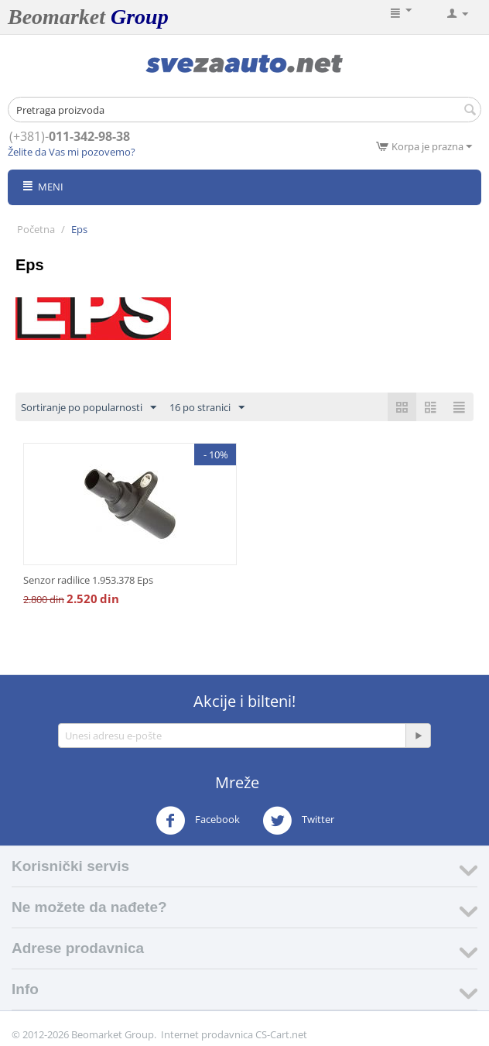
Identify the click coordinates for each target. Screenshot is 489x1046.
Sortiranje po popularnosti (88, 408)
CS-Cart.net (281, 1034)
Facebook (198, 820)
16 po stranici (206, 408)
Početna (36, 229)
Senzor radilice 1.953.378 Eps (88, 580)
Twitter (298, 820)
